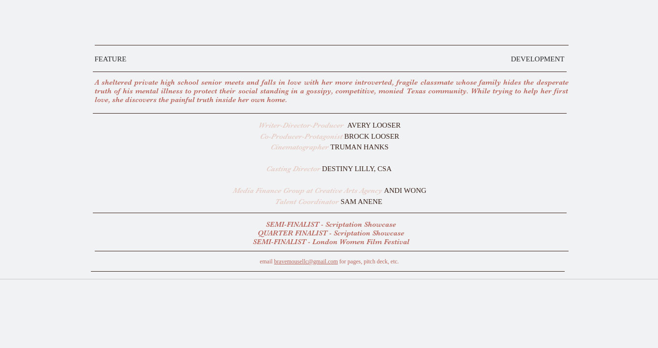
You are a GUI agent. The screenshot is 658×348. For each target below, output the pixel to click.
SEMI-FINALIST (293, 224)
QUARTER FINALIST (292, 233)
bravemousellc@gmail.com (306, 261)
